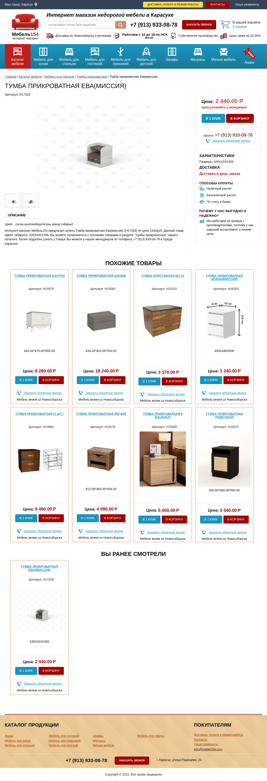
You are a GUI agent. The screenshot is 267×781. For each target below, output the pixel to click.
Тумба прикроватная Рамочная (224, 415)
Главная (11, 76)
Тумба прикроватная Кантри (39, 276)
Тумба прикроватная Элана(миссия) (224, 277)
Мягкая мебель (224, 52)
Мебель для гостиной (95, 55)
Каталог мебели (18, 55)
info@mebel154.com (208, 749)
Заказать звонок (199, 24)
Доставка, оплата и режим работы (173, 4)
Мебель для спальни (69, 55)
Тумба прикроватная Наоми (101, 276)
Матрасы (198, 52)
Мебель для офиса (150, 736)
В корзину (239, 118)
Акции (249, 54)
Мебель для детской (146, 55)
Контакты (217, 4)
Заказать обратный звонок (231, 141)
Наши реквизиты (247, 4)
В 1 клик (213, 118)
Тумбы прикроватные (92, 76)
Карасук (27, 4)
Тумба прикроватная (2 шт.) (39, 414)
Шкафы (172, 52)
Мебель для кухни (43, 55)
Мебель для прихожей (121, 55)
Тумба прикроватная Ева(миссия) (39, 568)
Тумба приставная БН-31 (162, 276)
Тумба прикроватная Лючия (101, 414)
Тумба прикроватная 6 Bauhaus (162, 415)
